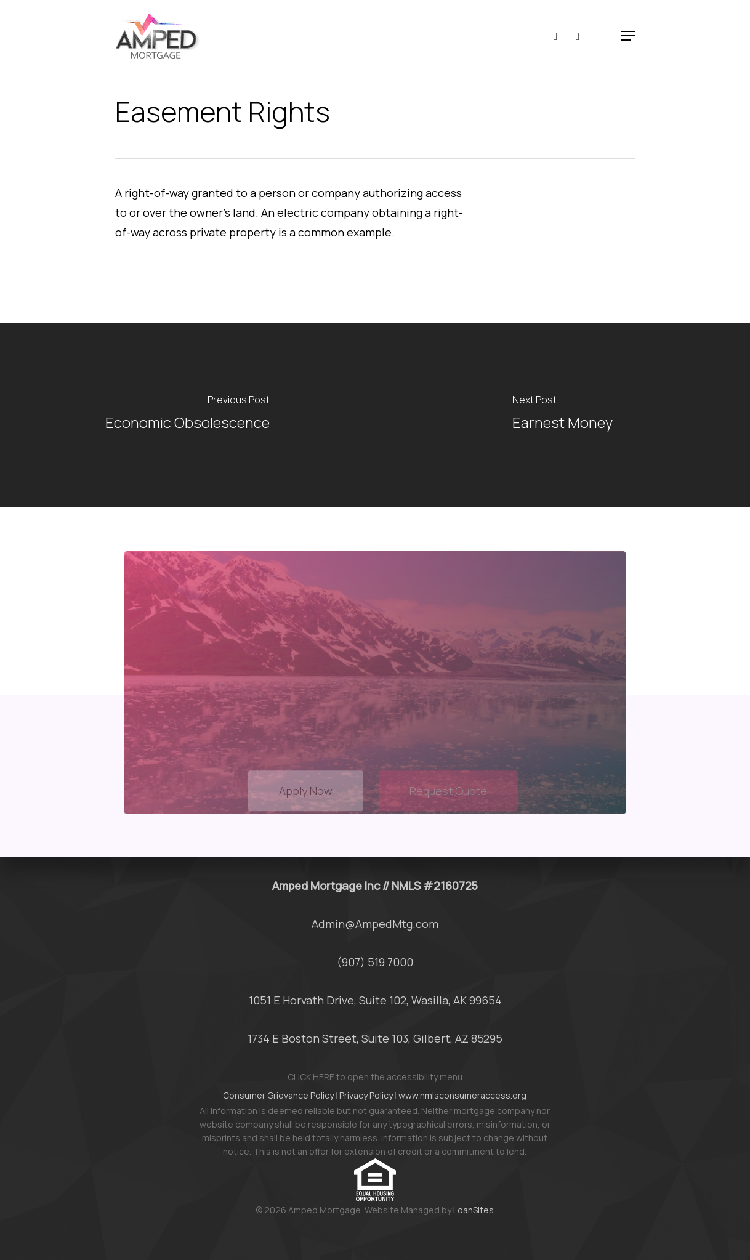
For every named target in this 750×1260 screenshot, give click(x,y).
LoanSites (473, 1210)
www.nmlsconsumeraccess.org (462, 1095)
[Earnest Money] (562, 415)
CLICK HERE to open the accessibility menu (375, 1077)
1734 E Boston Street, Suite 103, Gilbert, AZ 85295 (375, 1038)
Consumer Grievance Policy (278, 1095)
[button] (628, 36)
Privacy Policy (366, 1095)
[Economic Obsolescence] (187, 415)
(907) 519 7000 (375, 962)
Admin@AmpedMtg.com (375, 923)
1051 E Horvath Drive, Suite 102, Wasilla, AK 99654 (375, 1000)
